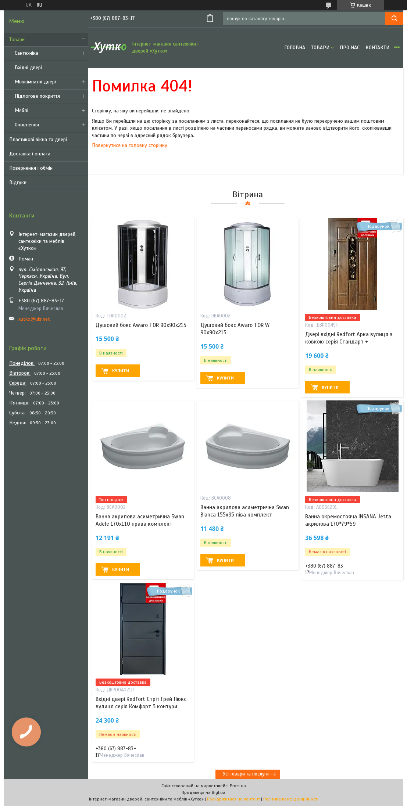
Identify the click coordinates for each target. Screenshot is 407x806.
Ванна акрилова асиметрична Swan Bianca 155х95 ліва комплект (244, 511)
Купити (120, 370)
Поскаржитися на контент (233, 799)
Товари (17, 39)
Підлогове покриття (37, 96)
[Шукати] (394, 18)
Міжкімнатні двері (35, 82)
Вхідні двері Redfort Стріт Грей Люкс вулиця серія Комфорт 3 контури (141, 703)
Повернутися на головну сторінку (129, 145)
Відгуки (17, 182)
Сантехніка (26, 53)
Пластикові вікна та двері (38, 139)
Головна (294, 47)
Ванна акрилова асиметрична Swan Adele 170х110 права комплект (140, 520)
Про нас (350, 47)
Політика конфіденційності (290, 799)
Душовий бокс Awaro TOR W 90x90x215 (234, 329)
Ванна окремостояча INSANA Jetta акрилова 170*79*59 (348, 520)
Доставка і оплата (29, 154)
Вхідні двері (28, 67)
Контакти (377, 47)
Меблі (21, 110)
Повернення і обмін (31, 168)
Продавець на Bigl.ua (203, 792)
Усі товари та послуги (246, 774)
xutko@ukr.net (34, 319)
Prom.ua (238, 785)
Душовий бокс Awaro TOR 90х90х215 (141, 325)
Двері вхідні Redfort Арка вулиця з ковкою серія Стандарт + (348, 338)
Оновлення (27, 125)
